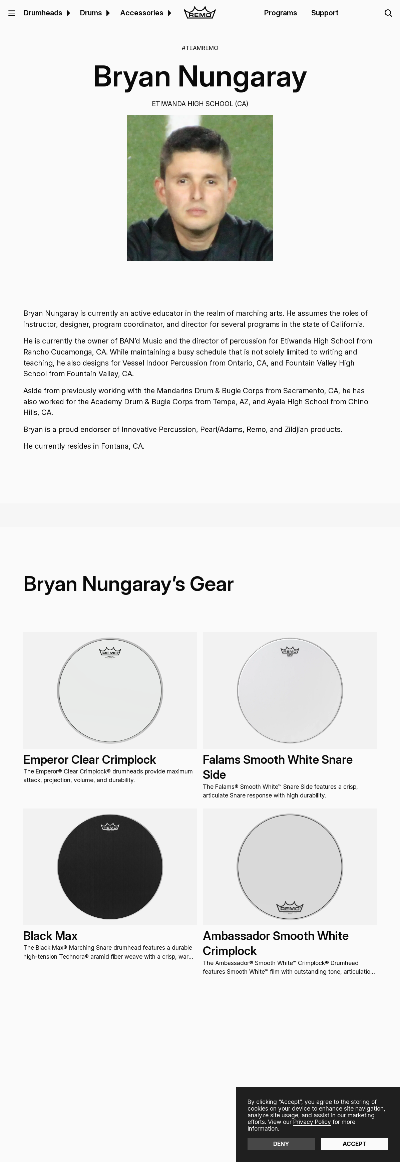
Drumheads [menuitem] (43, 12)
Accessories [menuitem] (141, 12)
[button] (12, 13)
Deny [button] (281, 1143)
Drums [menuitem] (91, 12)
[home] (200, 13)
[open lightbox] (200, 188)
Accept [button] (354, 1143)
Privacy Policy (312, 1121)
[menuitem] (67, 13)
